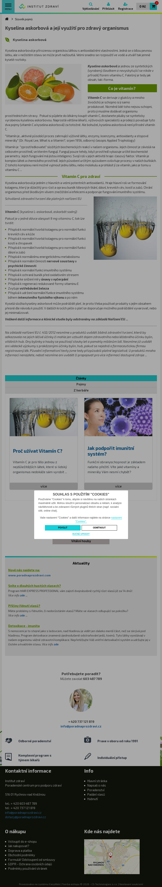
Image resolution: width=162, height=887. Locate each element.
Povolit (62, 528)
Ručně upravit (80, 534)
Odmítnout (99, 528)
